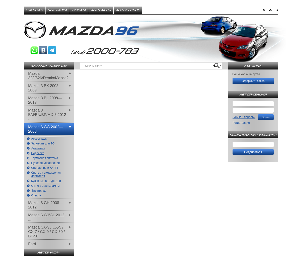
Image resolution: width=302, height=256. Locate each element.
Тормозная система (44, 158)
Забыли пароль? (244, 117)
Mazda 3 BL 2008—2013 (45, 100)
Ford (32, 244)
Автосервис (128, 10)
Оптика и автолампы (45, 185)
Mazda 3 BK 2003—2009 (45, 88)
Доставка (58, 10)
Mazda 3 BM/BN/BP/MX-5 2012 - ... (47, 114)
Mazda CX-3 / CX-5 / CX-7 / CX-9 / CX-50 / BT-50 (46, 231)
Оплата (79, 10)
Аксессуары (39, 138)
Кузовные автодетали (46, 180)
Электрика (38, 190)
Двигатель (38, 148)
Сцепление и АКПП (44, 167)
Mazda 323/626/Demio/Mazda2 (48, 75)
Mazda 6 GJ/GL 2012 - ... (47, 217)
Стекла (36, 195)
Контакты (101, 10)
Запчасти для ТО (43, 143)
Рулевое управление (45, 163)
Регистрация (241, 122)
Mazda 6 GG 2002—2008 (45, 129)
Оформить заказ (253, 81)
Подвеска (37, 153)
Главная (34, 10)
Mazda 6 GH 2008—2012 (45, 205)
